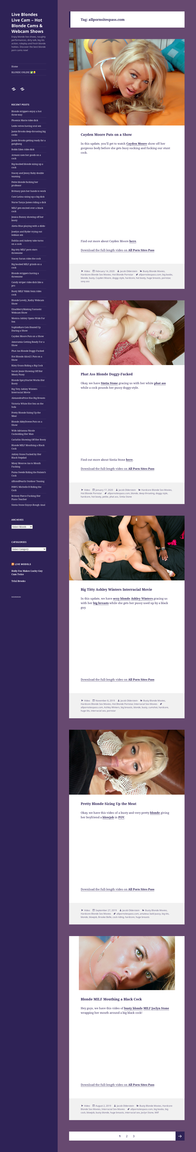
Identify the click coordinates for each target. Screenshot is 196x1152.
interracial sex (98, 710)
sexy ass (85, 281)
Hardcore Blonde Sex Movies (96, 274)
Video (87, 271)
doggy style (118, 278)
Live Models (23, 564)
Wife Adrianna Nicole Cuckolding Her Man (23, 432)
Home (14, 66)
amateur (144, 913)
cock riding (118, 917)
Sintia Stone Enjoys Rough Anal (28, 504)
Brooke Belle (105, 917)
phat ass (113, 496)
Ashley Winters (112, 707)
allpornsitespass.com (150, 274)
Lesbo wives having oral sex (26, 126)
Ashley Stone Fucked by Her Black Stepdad (26, 456)
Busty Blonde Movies (154, 271)
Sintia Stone (125, 496)
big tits (165, 913)
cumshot (153, 707)
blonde (84, 278)
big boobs (167, 274)
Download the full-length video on (117, 250)
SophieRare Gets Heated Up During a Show (26, 329)
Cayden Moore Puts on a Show (27, 336)
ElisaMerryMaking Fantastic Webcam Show (26, 311)
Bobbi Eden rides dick (22, 149)
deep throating (147, 493)
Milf (157, 1112)
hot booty (141, 278)
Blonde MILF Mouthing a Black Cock (111, 999)
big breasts (126, 707)
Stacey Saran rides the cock (26, 258)
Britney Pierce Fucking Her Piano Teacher (26, 497)
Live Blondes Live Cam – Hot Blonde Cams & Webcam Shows (27, 22)
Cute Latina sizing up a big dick (27, 196)
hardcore (130, 278)
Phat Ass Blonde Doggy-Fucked (27, 350)
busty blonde (102, 1112)
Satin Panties (19, 596)
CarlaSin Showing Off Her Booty (28, 439)
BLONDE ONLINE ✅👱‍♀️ (23, 72)
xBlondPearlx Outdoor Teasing (27, 481)
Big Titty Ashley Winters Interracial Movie (24, 390)
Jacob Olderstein (128, 271)
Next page (180, 1136)
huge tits (85, 710)
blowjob (93, 917)
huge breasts (154, 278)
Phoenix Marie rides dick (24, 120)
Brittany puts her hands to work (28, 191)
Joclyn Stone (147, 1112)
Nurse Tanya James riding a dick (28, 202)
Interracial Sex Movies (145, 704)
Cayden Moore (103, 278)
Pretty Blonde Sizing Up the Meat (108, 803)
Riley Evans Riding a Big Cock (27, 365)
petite (105, 496)
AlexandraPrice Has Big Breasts (28, 398)
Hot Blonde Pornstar (122, 274)
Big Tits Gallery (14, 596)
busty (92, 278)
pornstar (166, 278)
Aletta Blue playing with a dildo (28, 226)
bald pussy (155, 913)
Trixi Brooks (18, 581)
